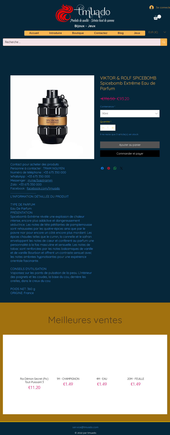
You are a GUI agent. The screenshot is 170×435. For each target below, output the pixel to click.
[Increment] (113, 128)
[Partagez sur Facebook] (102, 168)
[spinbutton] (108, 128)
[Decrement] (103, 128)
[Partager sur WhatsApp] (115, 168)
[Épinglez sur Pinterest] (109, 168)
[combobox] (130, 113)
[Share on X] (121, 168)
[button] (157, 17)
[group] (85, 374)
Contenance (107, 106)
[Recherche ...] (79, 42)
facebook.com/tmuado (43, 188)
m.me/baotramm (40, 180)
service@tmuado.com (85, 427)
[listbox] (157, 32)
